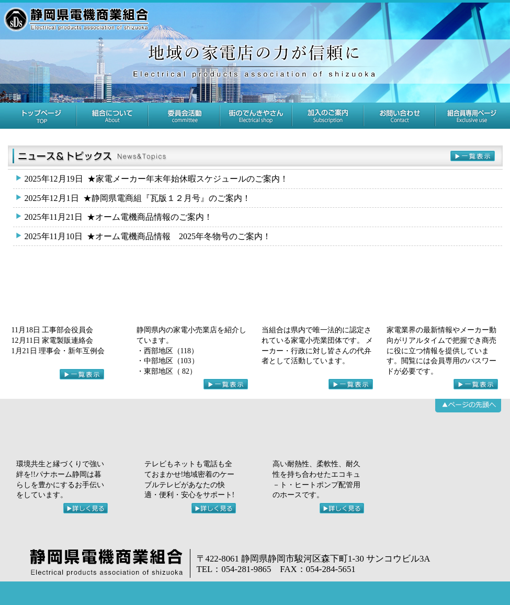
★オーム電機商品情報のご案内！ (117, 216)
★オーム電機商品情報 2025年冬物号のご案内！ (146, 236)
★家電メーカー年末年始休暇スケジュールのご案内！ (155, 178)
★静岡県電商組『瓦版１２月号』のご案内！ (136, 198)
